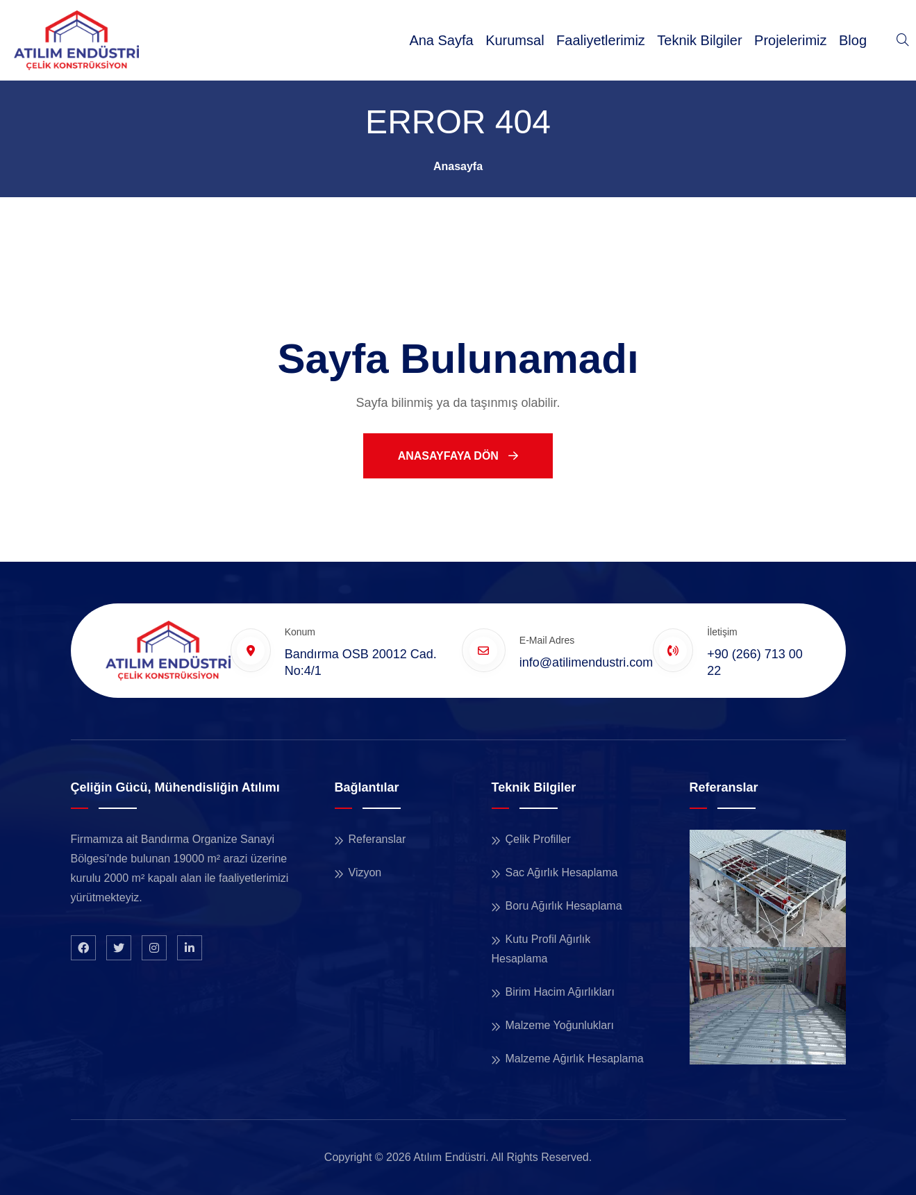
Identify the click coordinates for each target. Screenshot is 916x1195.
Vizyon (365, 872)
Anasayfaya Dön (458, 456)
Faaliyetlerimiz (600, 40)
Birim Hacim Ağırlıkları (560, 992)
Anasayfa (458, 166)
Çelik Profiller (538, 839)
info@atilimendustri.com (586, 662)
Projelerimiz (790, 40)
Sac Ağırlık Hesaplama (562, 872)
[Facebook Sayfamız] (83, 947)
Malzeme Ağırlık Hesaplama (575, 1058)
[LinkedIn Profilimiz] (189, 947)
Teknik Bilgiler (699, 40)
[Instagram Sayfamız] (154, 947)
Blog (853, 40)
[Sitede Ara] (903, 40)
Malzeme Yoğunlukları (560, 1025)
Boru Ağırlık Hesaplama (564, 906)
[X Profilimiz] (118, 947)
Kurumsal (514, 40)
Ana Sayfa (441, 40)
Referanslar (377, 839)
